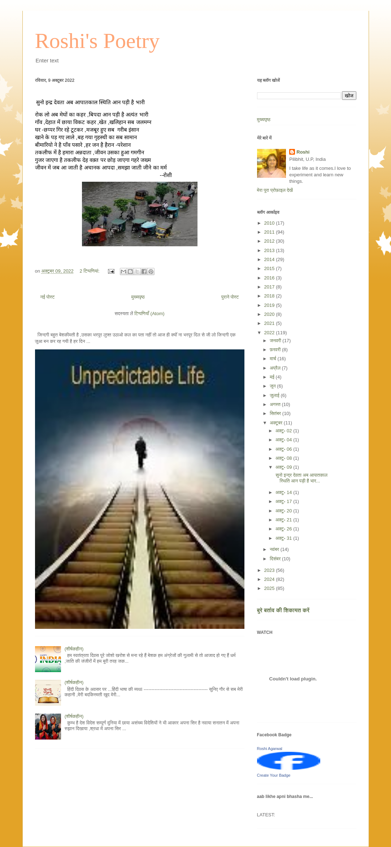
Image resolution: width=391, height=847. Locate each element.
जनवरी (276, 340)
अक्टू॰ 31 (284, 538)
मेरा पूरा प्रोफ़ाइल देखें (275, 190)
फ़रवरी (276, 349)
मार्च (273, 358)
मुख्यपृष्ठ (137, 297)
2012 (270, 241)
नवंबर (275, 549)
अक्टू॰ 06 (284, 449)
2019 (270, 305)
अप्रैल (276, 368)
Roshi (302, 152)
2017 (270, 287)
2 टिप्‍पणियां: (90, 271)
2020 (270, 314)
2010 (270, 223)
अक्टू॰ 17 (284, 501)
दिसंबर (276, 558)
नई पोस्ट (47, 297)
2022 (270, 332)
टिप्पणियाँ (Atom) (149, 313)
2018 (270, 296)
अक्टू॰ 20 (284, 510)
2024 (270, 579)
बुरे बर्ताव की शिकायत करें (283, 610)
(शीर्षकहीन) (74, 649)
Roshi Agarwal (269, 748)
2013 (270, 250)
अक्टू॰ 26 (284, 528)
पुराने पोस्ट (230, 297)
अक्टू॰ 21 (284, 519)
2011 (270, 232)
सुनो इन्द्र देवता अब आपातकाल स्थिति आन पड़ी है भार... (301, 478)
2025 (270, 588)
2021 (270, 323)
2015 (270, 268)
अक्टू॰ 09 (284, 467)
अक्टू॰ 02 (284, 430)
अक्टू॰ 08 (284, 458)
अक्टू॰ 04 (284, 439)
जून (273, 386)
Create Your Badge (274, 775)
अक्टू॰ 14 (284, 492)
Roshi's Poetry (97, 41)
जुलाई (275, 395)
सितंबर (276, 413)
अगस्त (276, 404)
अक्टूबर (277, 422)
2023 (270, 570)
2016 (270, 278)
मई (272, 377)
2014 (270, 259)
